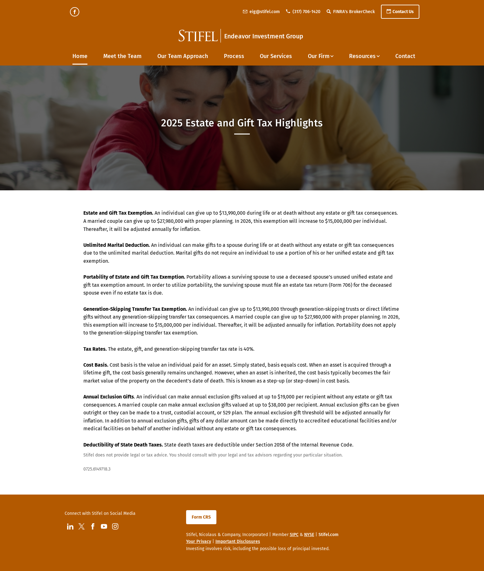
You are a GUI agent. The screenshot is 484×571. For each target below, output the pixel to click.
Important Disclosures (237, 541)
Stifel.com (328, 534)
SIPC (294, 534)
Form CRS (201, 517)
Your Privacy (198, 541)
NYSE (309, 534)
